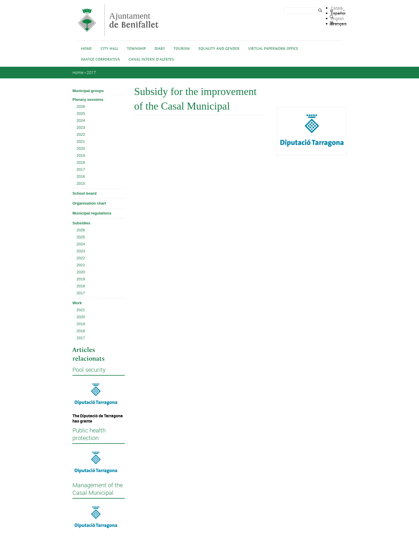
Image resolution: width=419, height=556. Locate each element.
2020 (81, 148)
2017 (91, 72)
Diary (160, 49)
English (337, 18)
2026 (81, 106)
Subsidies (81, 223)
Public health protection (89, 434)
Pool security (89, 370)
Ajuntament (134, 20)
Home (86, 49)
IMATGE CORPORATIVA (100, 59)
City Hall (109, 49)
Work (77, 303)
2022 (81, 134)
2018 (81, 162)
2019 (81, 155)
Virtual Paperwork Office (273, 49)
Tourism (182, 49)
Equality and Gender (218, 49)
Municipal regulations (91, 213)
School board (84, 193)
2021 (81, 141)
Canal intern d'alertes (151, 59)
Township (136, 49)
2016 (81, 176)
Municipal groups (88, 91)
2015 (81, 183)
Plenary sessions (87, 99)
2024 (81, 120)
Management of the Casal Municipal (97, 489)
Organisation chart (89, 203)
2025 (81, 113)
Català (337, 8)
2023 (81, 127)
